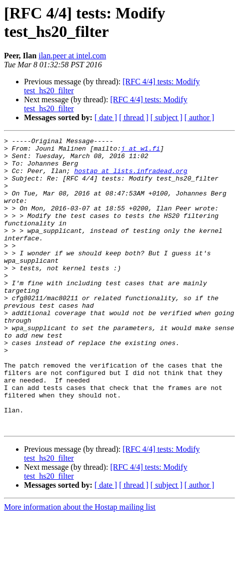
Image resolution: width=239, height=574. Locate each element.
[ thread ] (133, 117)
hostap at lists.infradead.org (130, 178)
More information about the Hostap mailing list (80, 565)
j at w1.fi (140, 151)
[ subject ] (166, 117)
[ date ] (105, 117)
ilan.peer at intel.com (72, 55)
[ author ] (199, 117)
